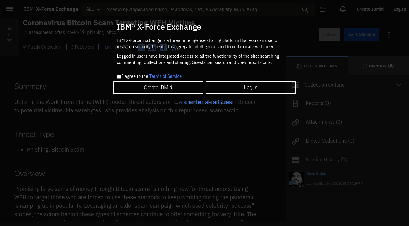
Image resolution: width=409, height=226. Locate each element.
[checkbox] (119, 77)
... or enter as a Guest (204, 102)
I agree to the (152, 76)
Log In (251, 87)
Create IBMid (158, 87)
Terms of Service (165, 76)
